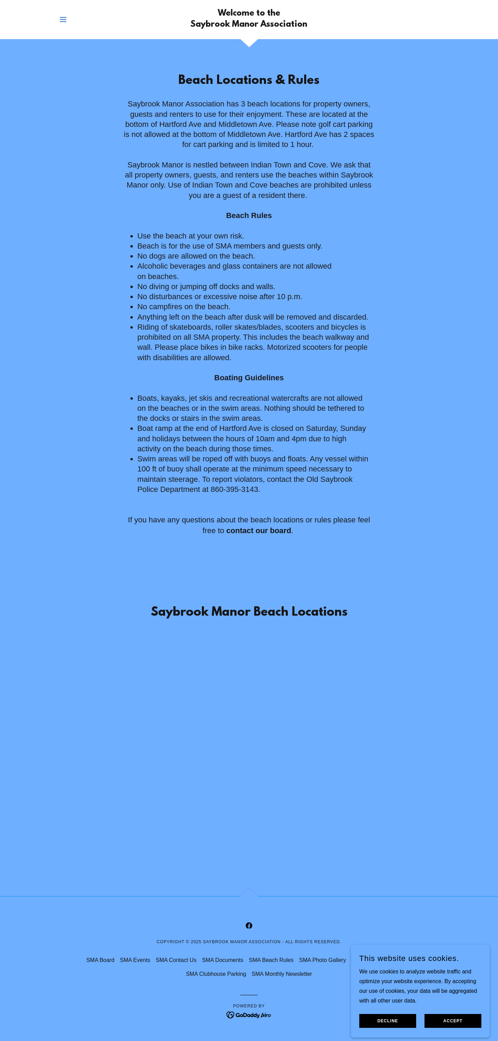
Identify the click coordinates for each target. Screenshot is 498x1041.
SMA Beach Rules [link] (271, 960)
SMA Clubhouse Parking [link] (216, 974)
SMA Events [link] (135, 960)
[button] (63, 19)
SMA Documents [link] (222, 960)
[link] (248, 25)
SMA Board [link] (100, 960)
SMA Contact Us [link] (176, 960)
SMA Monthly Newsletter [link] (282, 974)
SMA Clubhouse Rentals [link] (382, 960)
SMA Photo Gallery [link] (322, 960)
